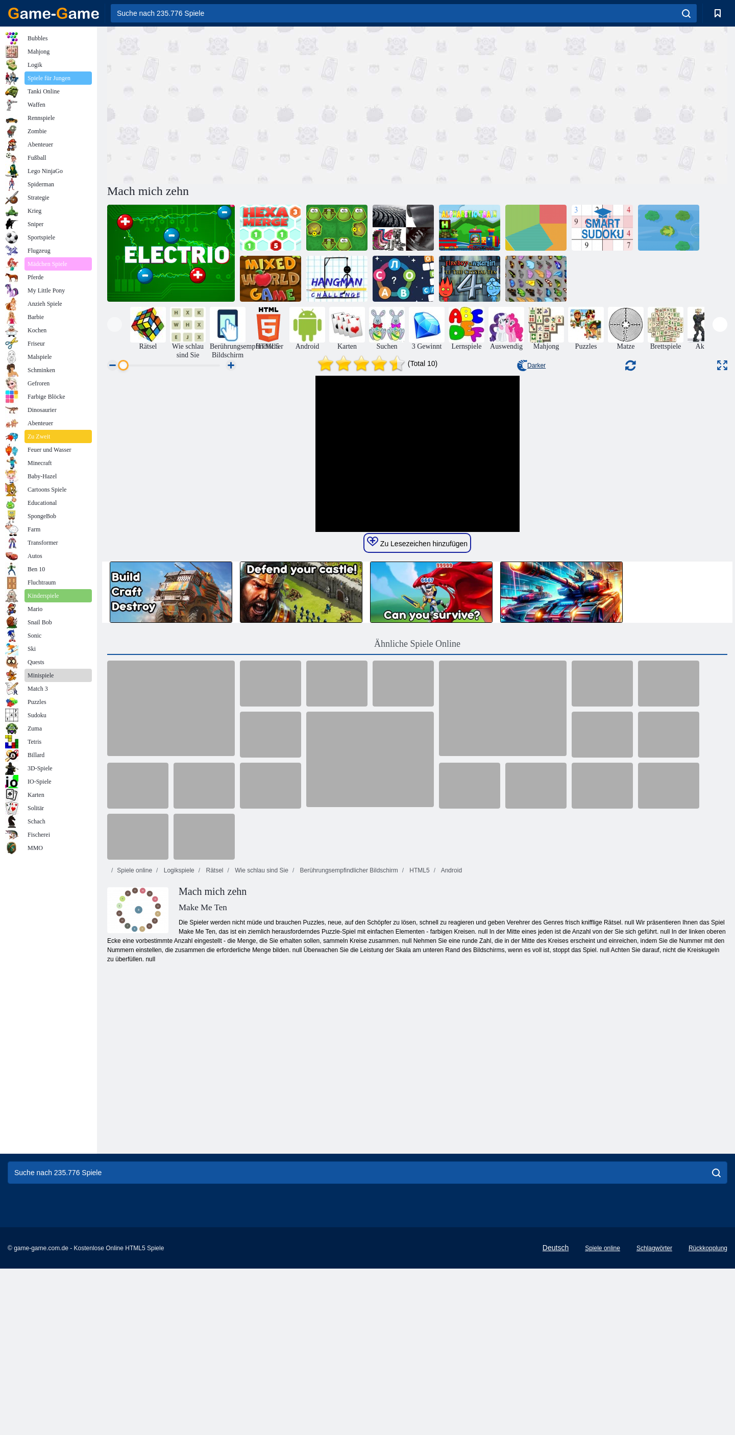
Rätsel (213, 1063)
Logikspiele (178, 1063)
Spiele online (134, 1063)
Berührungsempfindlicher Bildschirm (348, 1063)
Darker (531, 365)
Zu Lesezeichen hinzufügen (417, 735)
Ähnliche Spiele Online (417, 837)
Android (450, 1063)
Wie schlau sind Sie (260, 1063)
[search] (686, 13)
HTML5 (419, 1063)
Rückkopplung (708, 1414)
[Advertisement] (262, 103)
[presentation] (114, 324)
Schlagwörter (654, 1414)
